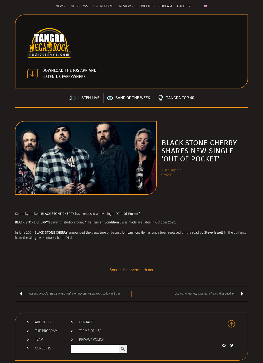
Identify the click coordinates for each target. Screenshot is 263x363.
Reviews (126, 6)
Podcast (165, 6)
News (60, 6)
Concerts (145, 6)
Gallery (183, 6)
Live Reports (103, 6)
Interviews (78, 6)
